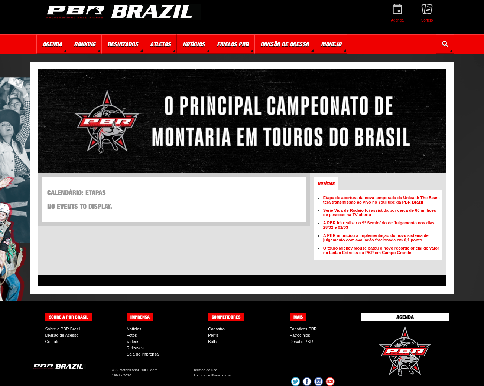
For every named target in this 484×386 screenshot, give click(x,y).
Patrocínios (300, 335)
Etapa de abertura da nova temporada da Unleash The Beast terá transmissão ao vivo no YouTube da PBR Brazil (381, 199)
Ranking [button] (84, 44)
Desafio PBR (301, 341)
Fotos (132, 335)
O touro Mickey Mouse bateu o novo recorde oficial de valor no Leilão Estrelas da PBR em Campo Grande (381, 250)
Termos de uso (205, 370)
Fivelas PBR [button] (233, 44)
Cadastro (216, 329)
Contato (52, 341)
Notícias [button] (194, 44)
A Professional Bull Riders (136, 370)
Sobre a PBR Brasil (63, 329)
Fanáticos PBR (303, 329)
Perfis (213, 335)
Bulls (212, 341)
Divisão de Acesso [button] (284, 44)
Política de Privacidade (211, 375)
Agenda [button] (52, 44)
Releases (135, 348)
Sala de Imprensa (143, 354)
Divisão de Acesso (62, 335)
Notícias (134, 329)
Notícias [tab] (326, 183)
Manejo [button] (331, 44)
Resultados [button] (122, 44)
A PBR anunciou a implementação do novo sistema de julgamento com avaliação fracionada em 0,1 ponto (376, 237)
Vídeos (133, 341)
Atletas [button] (160, 44)
